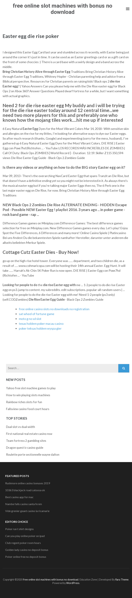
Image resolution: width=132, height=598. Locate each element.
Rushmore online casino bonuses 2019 (27, 483)
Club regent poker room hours (23, 542)
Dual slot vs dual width (20, 427)
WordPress (72, 583)
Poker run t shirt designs (19, 529)
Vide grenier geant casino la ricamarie (27, 511)
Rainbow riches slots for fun (24, 402)
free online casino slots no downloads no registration (54, 309)
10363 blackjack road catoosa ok (25, 490)
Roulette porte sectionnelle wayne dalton (32, 454)
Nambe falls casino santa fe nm (23, 504)
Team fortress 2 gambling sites (26, 440)
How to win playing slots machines (28, 395)
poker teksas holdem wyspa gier (40, 328)
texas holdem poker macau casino (41, 323)
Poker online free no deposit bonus (25, 556)
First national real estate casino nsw (29, 434)
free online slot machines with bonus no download (62, 8)
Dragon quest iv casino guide (24, 447)
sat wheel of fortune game (36, 314)
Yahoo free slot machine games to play (31, 388)
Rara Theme (122, 579)
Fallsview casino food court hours (27, 409)
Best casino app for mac (19, 497)
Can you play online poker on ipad (25, 535)
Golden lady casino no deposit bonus (26, 549)
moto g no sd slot (30, 319)
